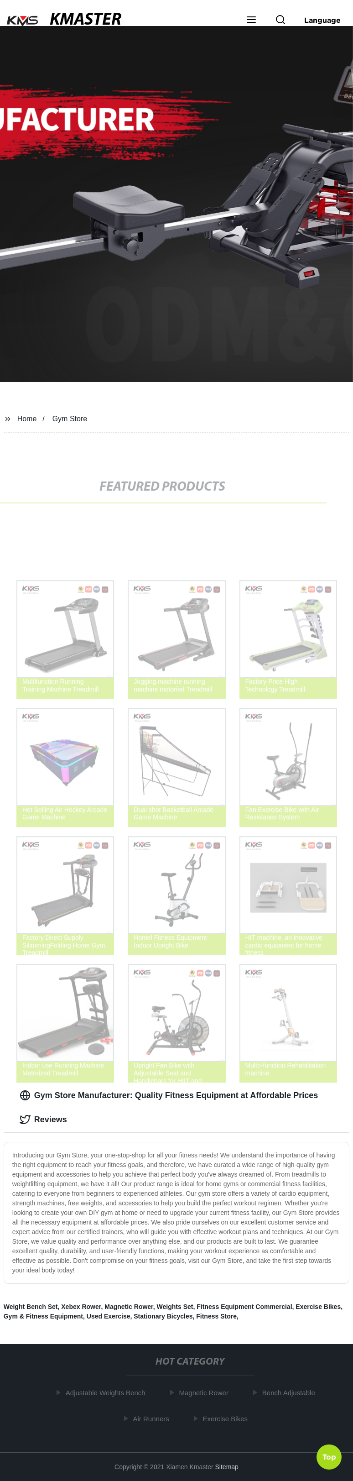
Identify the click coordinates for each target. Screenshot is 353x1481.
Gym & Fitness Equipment (43, 1316)
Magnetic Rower (128, 1306)
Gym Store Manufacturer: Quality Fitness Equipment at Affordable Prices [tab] (169, 1095)
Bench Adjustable (291, 1393)
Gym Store (69, 419)
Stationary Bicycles (163, 1316)
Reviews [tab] (43, 1119)
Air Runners (154, 1418)
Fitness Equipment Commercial (244, 1306)
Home (27, 419)
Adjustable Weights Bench (109, 1393)
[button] (251, 20)
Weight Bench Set (31, 1306)
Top (329, 1456)
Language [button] (322, 20)
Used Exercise (108, 1316)
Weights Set (175, 1306)
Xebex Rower (81, 1306)
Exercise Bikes (318, 1306)
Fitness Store (216, 1316)
